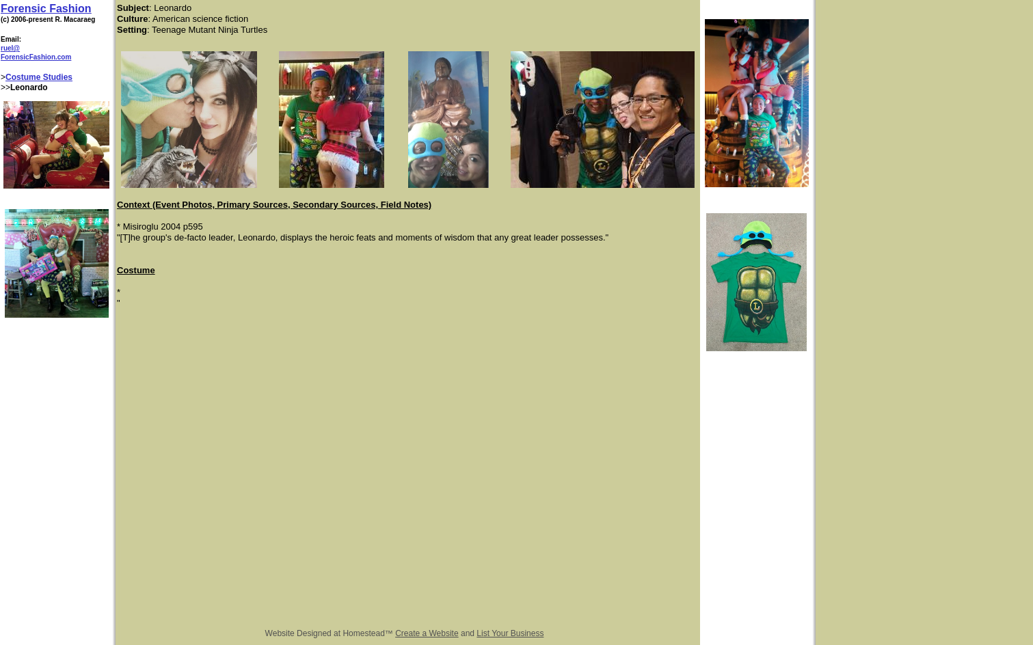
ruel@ (10, 48)
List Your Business (510, 633)
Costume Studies (38, 77)
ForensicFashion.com (36, 57)
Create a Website (427, 633)
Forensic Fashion (46, 8)
